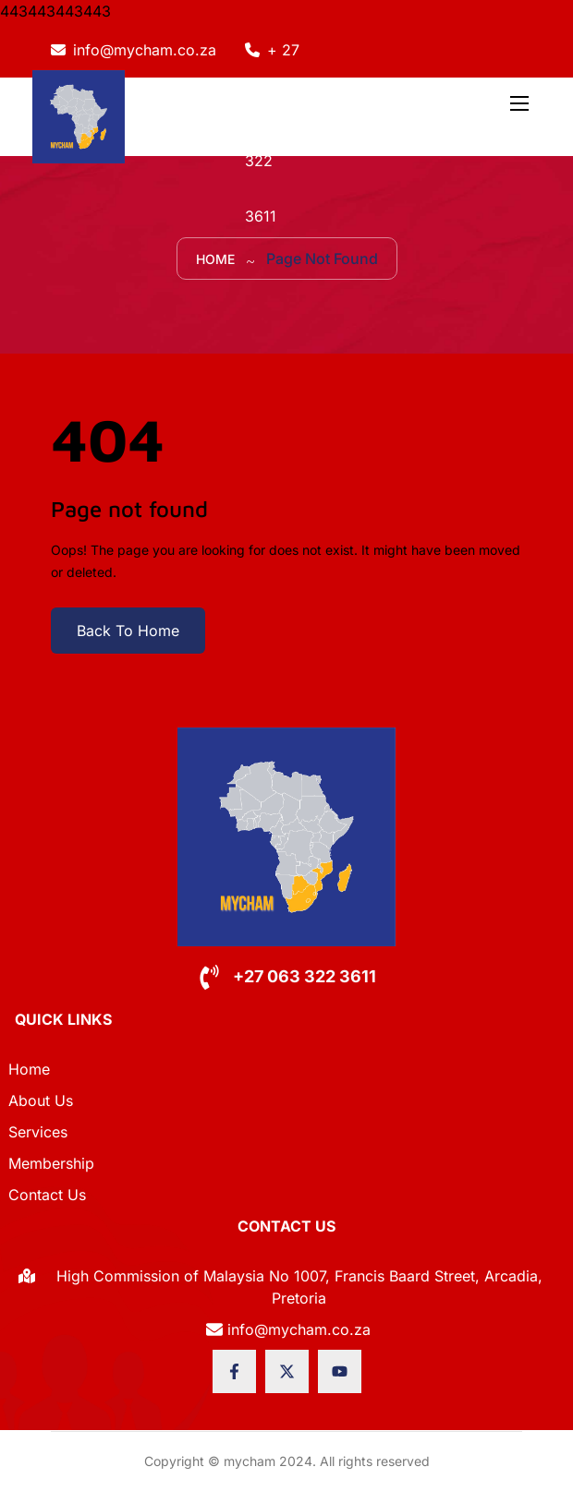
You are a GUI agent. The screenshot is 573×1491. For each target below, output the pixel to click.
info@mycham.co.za (144, 50)
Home (215, 259)
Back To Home (128, 630)
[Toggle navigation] (517, 102)
